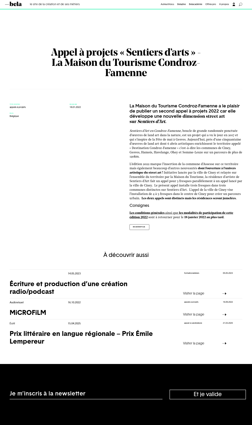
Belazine (181, 4)
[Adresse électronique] (86, 394)
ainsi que (154, 213)
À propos (224, 4)
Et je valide (208, 394)
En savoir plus (139, 227)
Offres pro (210, 4)
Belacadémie (195, 4)
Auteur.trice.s (167, 4)
